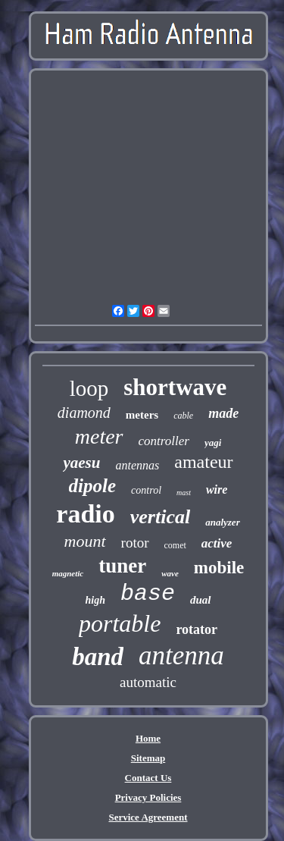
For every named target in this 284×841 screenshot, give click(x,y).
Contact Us (148, 777)
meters (142, 415)
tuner (122, 565)
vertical (160, 517)
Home (148, 738)
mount (85, 541)
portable (120, 623)
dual (200, 600)
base (147, 594)
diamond (84, 412)
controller (164, 441)
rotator (196, 629)
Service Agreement (147, 817)
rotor (135, 543)
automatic (148, 682)
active (217, 543)
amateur (203, 462)
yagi (212, 442)
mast (183, 492)
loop (89, 388)
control (146, 490)
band (97, 656)
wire (216, 489)
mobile (219, 567)
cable (183, 415)
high (95, 600)
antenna (181, 655)
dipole (93, 485)
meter (99, 436)
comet (175, 545)
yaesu (81, 462)
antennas (137, 465)
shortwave (174, 387)
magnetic (68, 573)
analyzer (222, 522)
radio (85, 514)
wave (170, 573)
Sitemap (148, 758)
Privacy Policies (148, 797)
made (223, 413)
